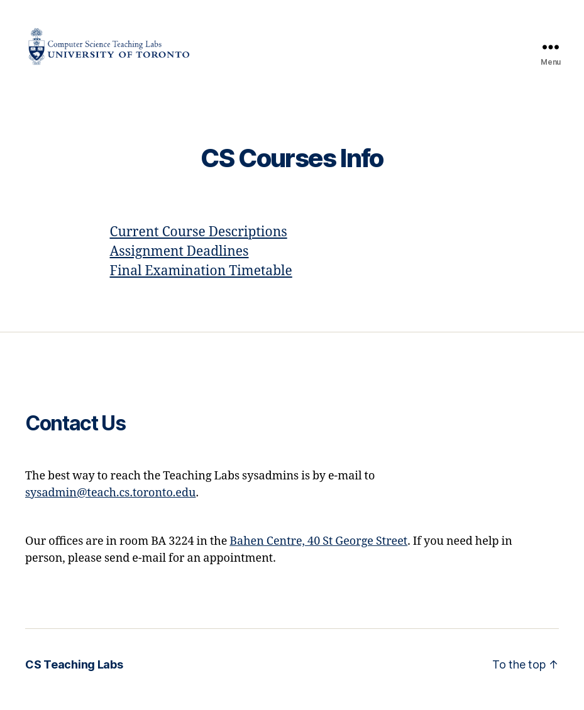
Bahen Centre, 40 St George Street (318, 551)
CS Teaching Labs (74, 674)
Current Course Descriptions (198, 242)
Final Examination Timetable (201, 281)
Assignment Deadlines (179, 262)
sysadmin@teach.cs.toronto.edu (110, 503)
